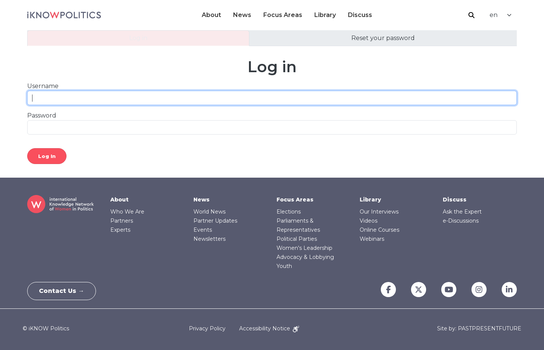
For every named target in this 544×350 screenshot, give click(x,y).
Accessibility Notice (269, 328)
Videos (368, 220)
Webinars (372, 238)
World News (209, 211)
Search (471, 15)
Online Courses (379, 229)
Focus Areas (282, 15)
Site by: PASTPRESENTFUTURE (479, 328)
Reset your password (383, 38)
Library (325, 15)
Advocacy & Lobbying (305, 257)
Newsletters (209, 238)
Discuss (360, 15)
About (211, 15)
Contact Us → (61, 290)
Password (41, 115)
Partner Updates (215, 220)
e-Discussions (461, 220)
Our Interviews (379, 211)
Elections (289, 211)
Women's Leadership (304, 248)
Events (202, 229)
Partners (121, 220)
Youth (284, 266)
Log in (138, 38)
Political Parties (297, 238)
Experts (120, 229)
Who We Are (127, 211)
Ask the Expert (462, 211)
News (242, 15)
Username (43, 86)
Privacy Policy (207, 328)
